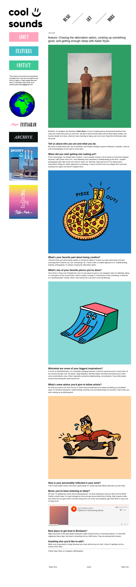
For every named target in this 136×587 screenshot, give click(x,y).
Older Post (125, 567)
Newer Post (53, 567)
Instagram (69, 551)
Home (89, 567)
